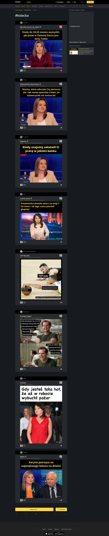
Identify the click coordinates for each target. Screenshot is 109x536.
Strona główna (18, 10)
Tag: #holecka (27, 10)
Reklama (50, 529)
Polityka (41, 6)
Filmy (68, 2)
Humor (23, 6)
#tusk (26, 28)
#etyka (36, 317)
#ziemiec (30, 257)
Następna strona (34, 509)
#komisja (33, 317)
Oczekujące (60, 2)
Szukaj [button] (91, 6)
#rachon (34, 257)
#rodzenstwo (37, 85)
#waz (28, 257)
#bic (40, 85)
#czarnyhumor (27, 200)
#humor (30, 317)
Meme (21, 257)
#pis (28, 28)
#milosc (26, 458)
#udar (37, 200)
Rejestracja (90, 2)
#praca (26, 143)
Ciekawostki (34, 6)
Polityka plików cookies (66, 529)
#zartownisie (40, 317)
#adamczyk (38, 257)
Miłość (23, 457)
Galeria (28, 6)
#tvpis (32, 28)
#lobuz (31, 458)
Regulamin (56, 529)
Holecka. (24, 141)
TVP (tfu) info (25, 256)
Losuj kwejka (61, 509)
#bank (29, 143)
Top (75, 2)
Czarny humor (26, 198)
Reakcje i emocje (48, 6)
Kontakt (44, 529)
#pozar (25, 384)
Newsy (55, 6)
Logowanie (83, 2)
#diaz (25, 257)
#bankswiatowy (36, 143)
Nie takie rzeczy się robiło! (30, 27)
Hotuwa (23, 383)
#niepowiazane (41, 200)
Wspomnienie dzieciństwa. (30, 84)
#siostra (32, 85)
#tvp (30, 28)
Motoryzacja (62, 6)
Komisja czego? (25, 316)
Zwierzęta (17, 6)
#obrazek (26, 317)
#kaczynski (35, 458)
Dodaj (29, 2)
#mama (29, 85)
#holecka (35, 28)
